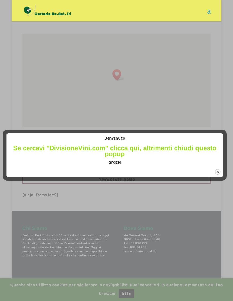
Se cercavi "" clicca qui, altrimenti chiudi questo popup (118, 150)
